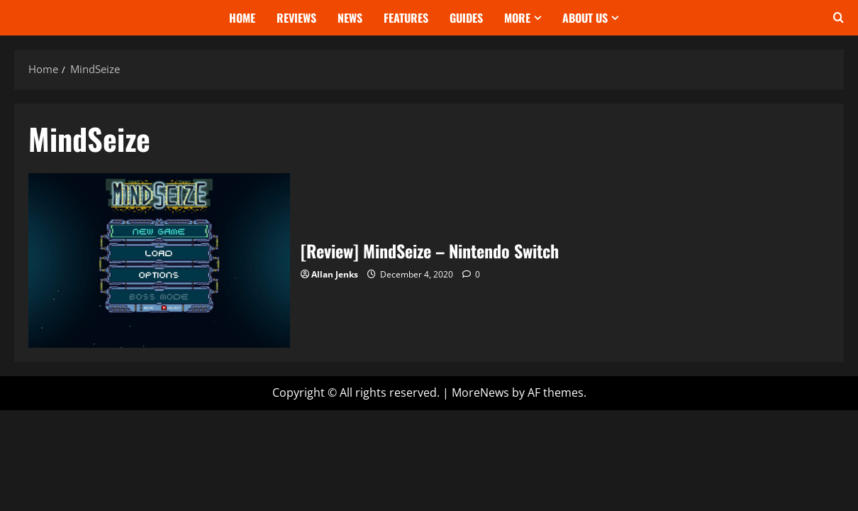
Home (242, 17)
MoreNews (480, 392)
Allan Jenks (334, 274)
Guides (466, 17)
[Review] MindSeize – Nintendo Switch (159, 260)
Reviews (296, 17)
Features (406, 17)
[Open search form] (838, 17)
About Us (585, 17)
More (517, 17)
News (350, 17)
